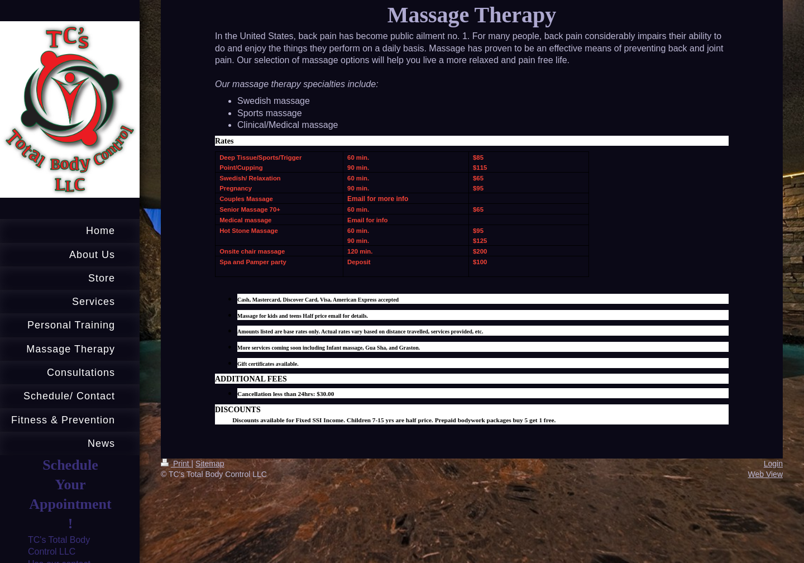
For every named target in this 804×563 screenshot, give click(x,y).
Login (773, 463)
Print (176, 463)
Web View (765, 474)
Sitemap (209, 463)
